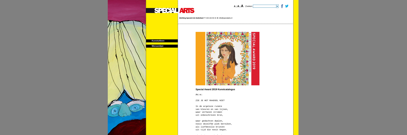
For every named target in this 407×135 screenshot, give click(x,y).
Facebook (282, 6)
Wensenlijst (157, 46)
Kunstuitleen (158, 41)
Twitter (286, 6)
